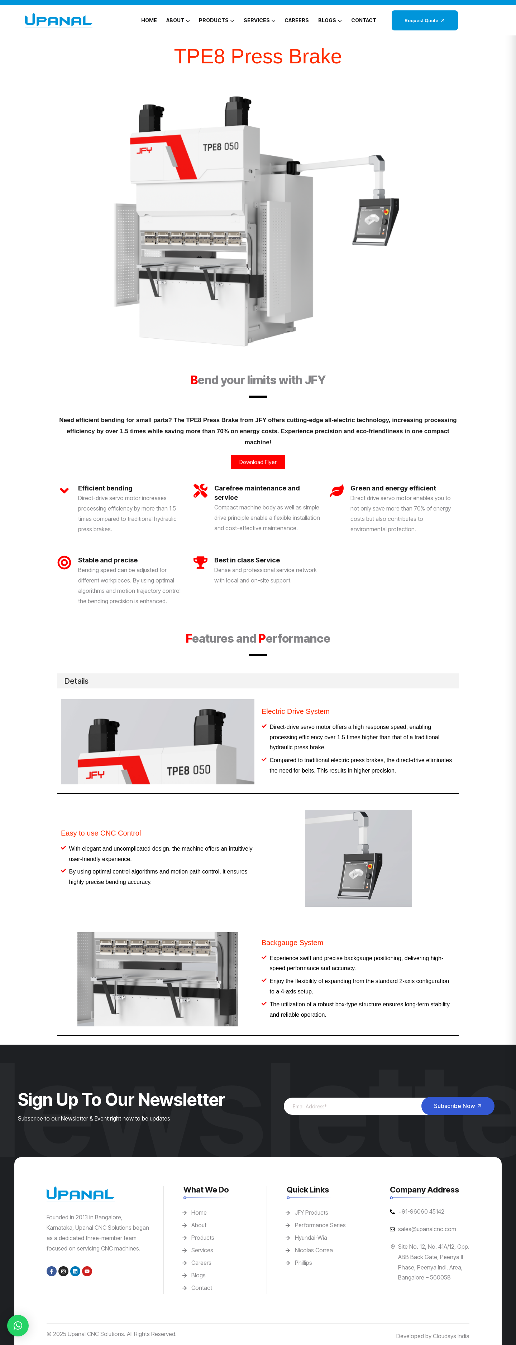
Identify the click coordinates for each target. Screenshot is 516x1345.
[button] (18, 1325)
